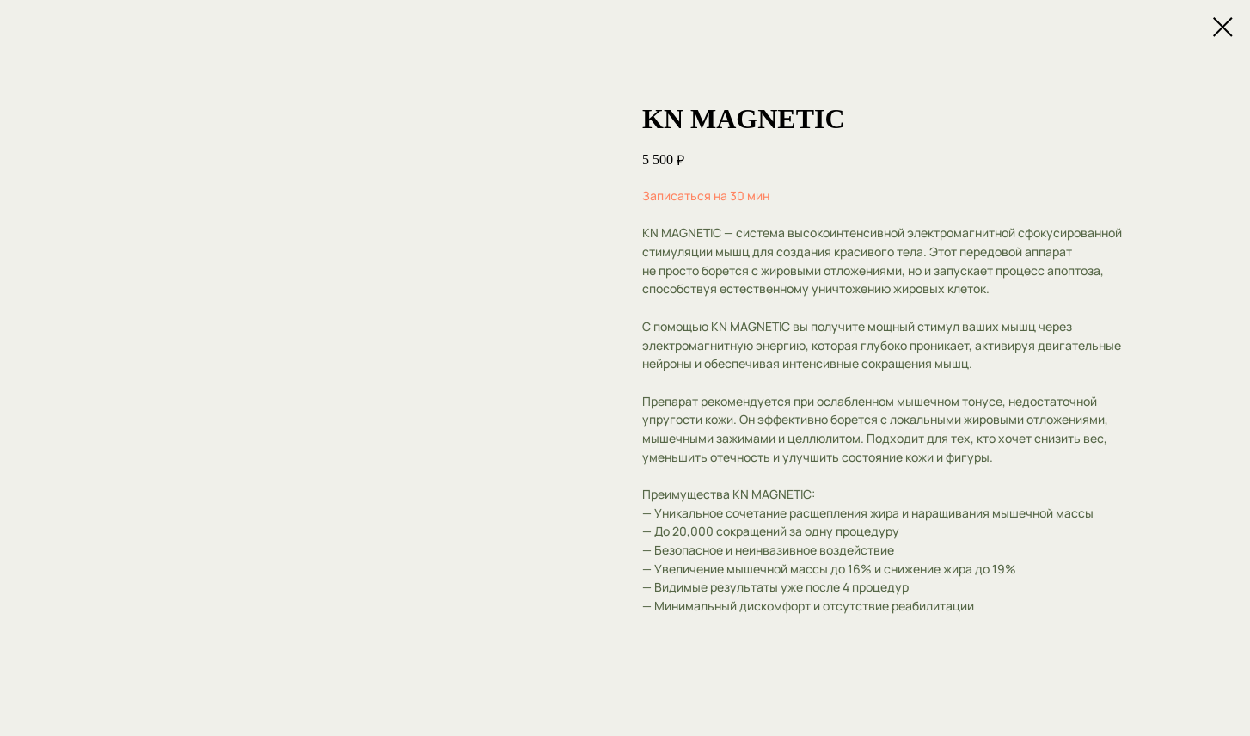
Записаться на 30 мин (705, 195)
